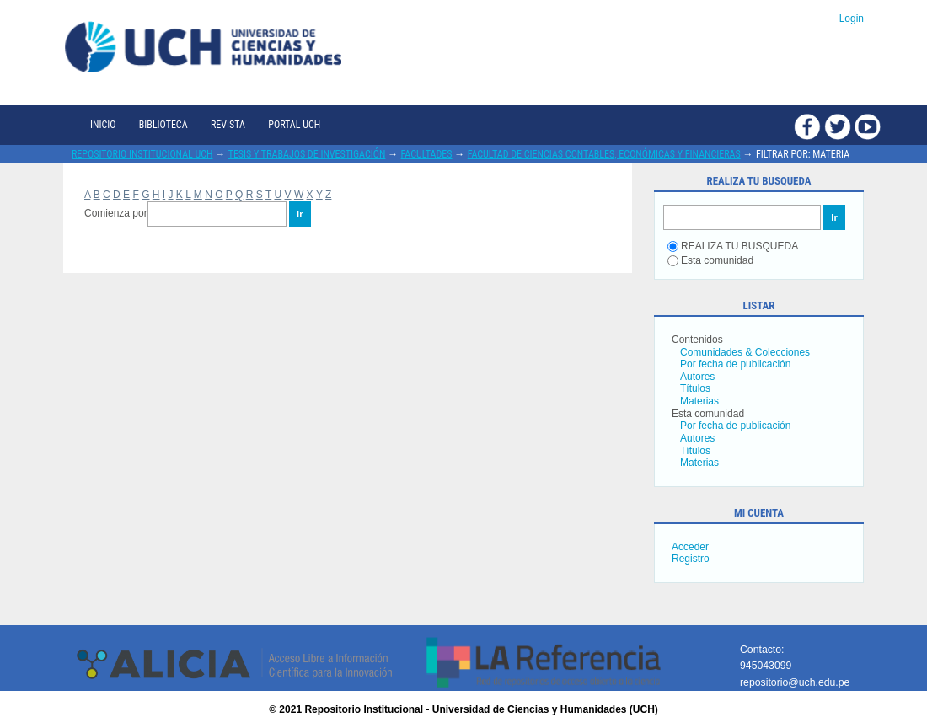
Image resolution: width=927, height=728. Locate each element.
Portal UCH (294, 125)
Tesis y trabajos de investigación (307, 154)
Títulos (695, 388)
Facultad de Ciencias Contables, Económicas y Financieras (604, 154)
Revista (228, 125)
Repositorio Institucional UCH (142, 154)
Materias (699, 401)
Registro (691, 559)
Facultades (427, 154)
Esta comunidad (710, 260)
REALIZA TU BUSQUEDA (732, 246)
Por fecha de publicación (735, 364)
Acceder (690, 547)
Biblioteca (163, 125)
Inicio (102, 125)
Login (851, 18)
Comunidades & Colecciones (745, 352)
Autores (697, 377)
